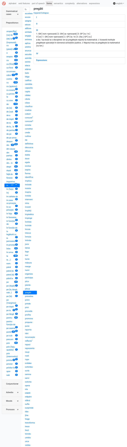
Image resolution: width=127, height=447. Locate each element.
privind (12, 364)
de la (12, 122)
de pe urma (12, 138)
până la (12, 278)
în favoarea (12, 217)
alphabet (13, 3)
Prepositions (11, 23)
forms (49, 3)
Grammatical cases (11, 12)
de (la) (12, 108)
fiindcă (12, 177)
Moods (9, 401)
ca (12, 60)
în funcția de (12, 222)
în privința (12, 244)
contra (12, 79)
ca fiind (12, 67)
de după (12, 119)
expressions (94, 3)
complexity (70, 3)
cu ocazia (12, 90)
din (10, 145)
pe (12, 282)
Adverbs (9, 392)
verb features (24, 3)
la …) (12, 259)
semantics (58, 3)
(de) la (10, 38)
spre (12, 371)
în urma (12, 252)
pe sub (12, 335)
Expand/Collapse (41, 13)
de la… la (12, 126)
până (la (12, 271)
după (12, 170)
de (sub (12, 111)
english (118, 3)
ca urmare (12, 71)
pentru (12, 317)
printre (10, 360)
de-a (12, 115)
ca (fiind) (12, 64)
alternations (82, 3)
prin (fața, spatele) (12, 348)
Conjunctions (12, 384)
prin (12, 343)
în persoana (12, 239)
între (12, 248)
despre (12, 141)
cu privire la (12, 95)
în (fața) (12, 189)
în (10, 185)
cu (12, 82)
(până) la (12, 49)
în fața (12, 213)
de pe (12, 134)
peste (10, 332)
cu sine (12, 100)
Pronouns (10, 409)
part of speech (38, 3)
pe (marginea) (12, 302)
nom (12, 263)
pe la (10, 310)
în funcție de (12, 228)
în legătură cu (12, 233)
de (12, 104)
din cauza (12, 149)
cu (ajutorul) (12, 86)
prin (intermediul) (12, 355)
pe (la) (12, 296)
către (10, 75)
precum (12, 339)
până (12, 267)
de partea (12, 130)
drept (12, 166)
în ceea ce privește (12, 202)
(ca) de (12, 35)
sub (12, 375)
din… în (12, 163)
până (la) (12, 274)
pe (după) (12, 285)
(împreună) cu (12, 44)
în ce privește (12, 208)
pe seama (12, 328)
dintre (12, 159)
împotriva (12, 182)
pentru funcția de (12, 323)
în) (12, 192)
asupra (12, 56)
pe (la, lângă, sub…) (12, 291)
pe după (12, 307)
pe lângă (12, 314)
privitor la (12, 367)
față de (12, 174)
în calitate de (12, 196)
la (12, 256)
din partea (12, 154)
